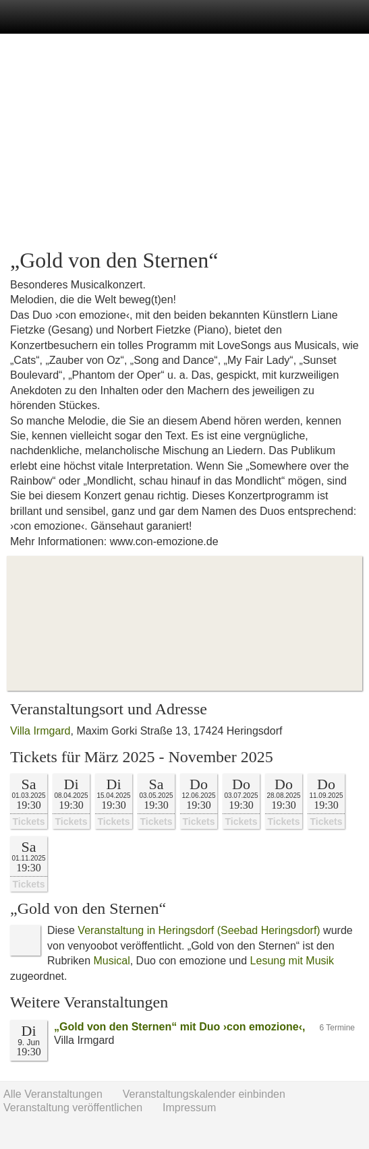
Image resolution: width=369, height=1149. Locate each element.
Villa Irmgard (40, 731)
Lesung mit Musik (292, 960)
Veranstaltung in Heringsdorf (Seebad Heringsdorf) (199, 930)
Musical (111, 960)
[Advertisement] (184, 141)
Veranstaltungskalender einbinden (204, 1094)
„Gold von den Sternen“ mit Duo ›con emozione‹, (179, 1026)
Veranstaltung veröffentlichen (72, 1107)
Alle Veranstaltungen (53, 1094)
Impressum (189, 1107)
